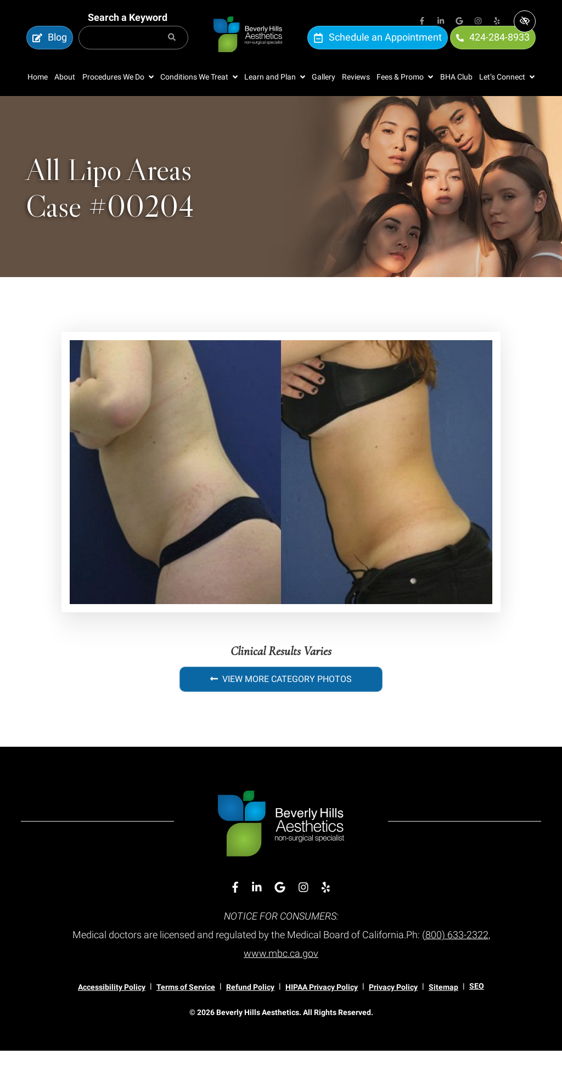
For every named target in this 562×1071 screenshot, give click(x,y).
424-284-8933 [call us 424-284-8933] (493, 48)
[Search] (171, 49)
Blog (49, 48)
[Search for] (133, 48)
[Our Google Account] (459, 21)
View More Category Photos (281, 700)
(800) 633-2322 (455, 955)
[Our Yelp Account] (496, 21)
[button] (118, 98)
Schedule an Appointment (377, 48)
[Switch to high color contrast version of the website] (525, 21)
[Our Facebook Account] (422, 21)
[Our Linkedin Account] (440, 21)
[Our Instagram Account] (478, 21)
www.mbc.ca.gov (281, 974)
